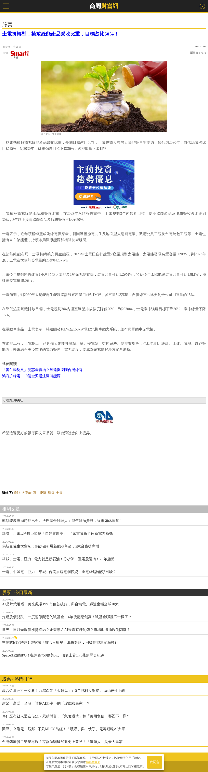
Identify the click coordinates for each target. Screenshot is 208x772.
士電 (59, 493)
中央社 (20, 55)
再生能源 (39, 493)
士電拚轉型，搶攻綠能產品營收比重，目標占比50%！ (60, 34)
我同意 (154, 762)
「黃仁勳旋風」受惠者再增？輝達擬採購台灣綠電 (42, 370)
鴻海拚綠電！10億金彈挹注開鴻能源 (31, 376)
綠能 (17, 493)
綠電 (51, 493)
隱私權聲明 (93, 762)
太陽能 (26, 493)
